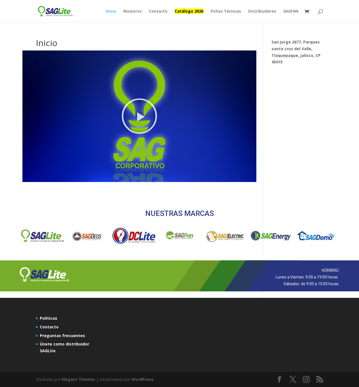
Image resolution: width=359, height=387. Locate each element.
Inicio (111, 11)
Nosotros (132, 11)
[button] (139, 116)
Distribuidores (262, 11)
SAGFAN (290, 11)
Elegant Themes (78, 379)
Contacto (158, 11)
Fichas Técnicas (226, 11)
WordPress (142, 379)
